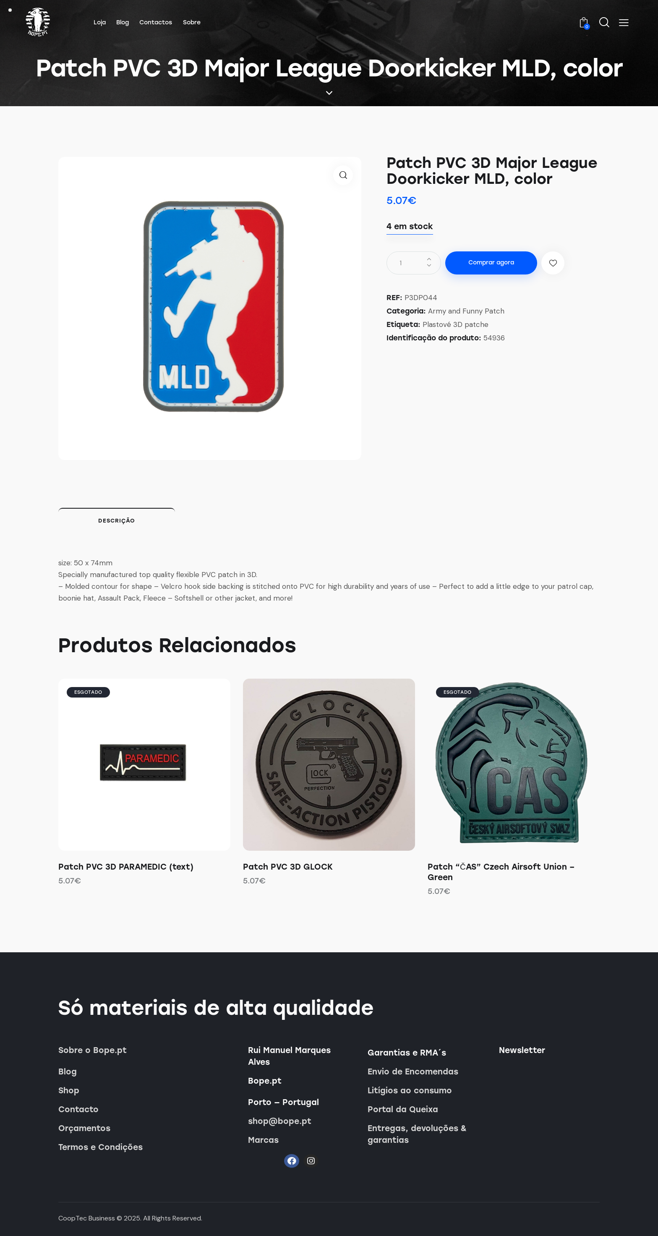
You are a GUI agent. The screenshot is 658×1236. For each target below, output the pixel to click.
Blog (67, 1072)
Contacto (78, 1109)
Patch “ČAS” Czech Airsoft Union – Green (501, 872)
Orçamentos (84, 1128)
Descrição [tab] (116, 520)
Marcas (263, 1140)
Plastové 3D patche (455, 324)
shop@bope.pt (279, 1121)
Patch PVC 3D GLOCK (288, 867)
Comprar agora (491, 262)
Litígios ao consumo (410, 1090)
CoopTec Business (86, 1218)
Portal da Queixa (403, 1109)
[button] (624, 23)
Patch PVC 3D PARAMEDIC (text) (125, 867)
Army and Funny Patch (466, 311)
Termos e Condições (100, 1147)
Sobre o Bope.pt (92, 1050)
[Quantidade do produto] (413, 262)
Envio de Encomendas (413, 1072)
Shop (68, 1090)
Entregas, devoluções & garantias (417, 1134)
